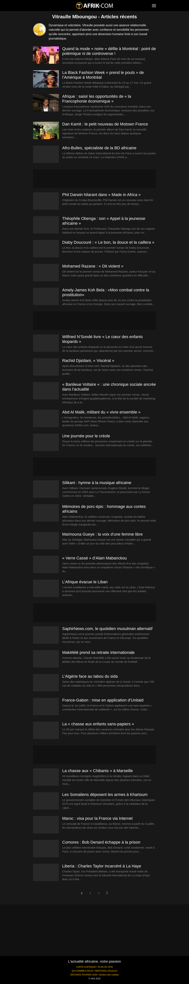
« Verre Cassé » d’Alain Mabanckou (94, 558)
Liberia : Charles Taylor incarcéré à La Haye (101, 866)
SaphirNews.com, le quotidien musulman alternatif (107, 628)
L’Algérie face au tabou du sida (90, 676)
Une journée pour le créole (86, 436)
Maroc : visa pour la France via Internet (97, 818)
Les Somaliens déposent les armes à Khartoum (104, 794)
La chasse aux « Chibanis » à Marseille (97, 770)
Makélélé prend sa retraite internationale (98, 652)
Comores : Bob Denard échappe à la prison (101, 842)
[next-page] (107, 893)
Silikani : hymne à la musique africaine (96, 482)
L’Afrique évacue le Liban (85, 582)
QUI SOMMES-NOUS (82, 971)
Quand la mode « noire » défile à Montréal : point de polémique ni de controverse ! (109, 51)
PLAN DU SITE (105, 967)
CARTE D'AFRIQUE (86, 967)
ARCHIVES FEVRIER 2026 (83, 974)
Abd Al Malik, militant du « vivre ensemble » (101, 412)
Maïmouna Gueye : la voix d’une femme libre (102, 534)
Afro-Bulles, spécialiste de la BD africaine (99, 148)
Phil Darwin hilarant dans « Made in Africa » (101, 194)
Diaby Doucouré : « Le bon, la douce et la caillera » (108, 242)
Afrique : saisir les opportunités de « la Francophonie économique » (96, 98)
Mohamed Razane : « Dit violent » (92, 266)
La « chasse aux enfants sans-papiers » (98, 724)
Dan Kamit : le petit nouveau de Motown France (105, 124)
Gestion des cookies (109, 974)
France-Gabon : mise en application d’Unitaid (102, 700)
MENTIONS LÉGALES (106, 971)
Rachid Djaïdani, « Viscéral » (88, 360)
